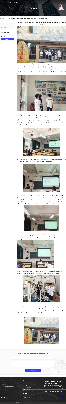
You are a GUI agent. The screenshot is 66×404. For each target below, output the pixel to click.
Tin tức (8, 18)
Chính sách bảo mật (7, 402)
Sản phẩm (16, 3)
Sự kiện (49, 3)
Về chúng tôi (30, 3)
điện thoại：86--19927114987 (7, 384)
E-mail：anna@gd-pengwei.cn (7, 386)
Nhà (10, 3)
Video (22, 3)
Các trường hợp (4, 27)
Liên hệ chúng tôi (40, 3)
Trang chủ (4, 18)
